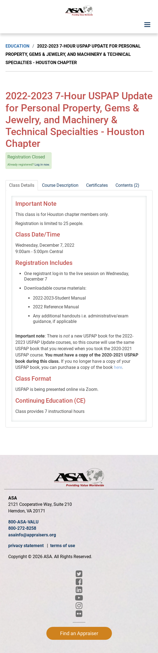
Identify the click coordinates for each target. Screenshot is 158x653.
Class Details (21, 185)
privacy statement (26, 545)
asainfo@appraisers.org (32, 534)
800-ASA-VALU (23, 522)
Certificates (97, 185)
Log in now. (42, 164)
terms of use (62, 545)
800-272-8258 (22, 528)
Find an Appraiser (79, 633)
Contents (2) (127, 185)
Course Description (60, 185)
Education (17, 46)
